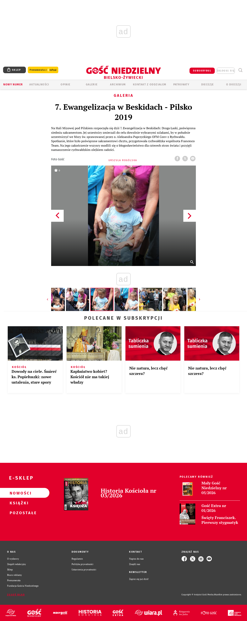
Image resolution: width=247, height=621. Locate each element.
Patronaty (181, 84)
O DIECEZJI (233, 84)
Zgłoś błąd (16, 594)
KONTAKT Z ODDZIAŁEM (149, 84)
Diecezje (207, 84)
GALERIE (92, 84)
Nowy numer (13, 84)
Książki (18, 503)
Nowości (18, 493)
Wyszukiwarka (240, 70)
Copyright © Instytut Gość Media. (197, 594)
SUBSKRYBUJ (202, 70)
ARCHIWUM (118, 84)
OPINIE (65, 84)
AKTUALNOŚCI (39, 84)
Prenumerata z (43, 70)
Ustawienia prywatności (84, 569)
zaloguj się (226, 70)
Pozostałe (18, 513)
